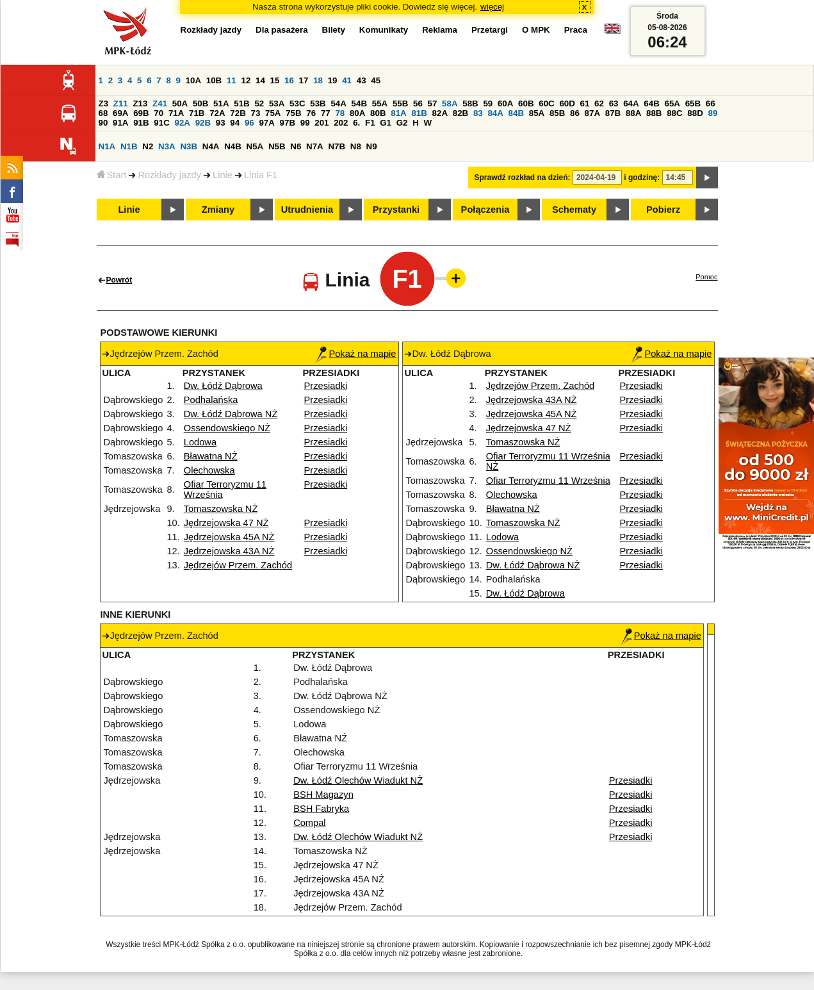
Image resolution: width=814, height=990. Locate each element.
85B (557, 113)
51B (241, 103)
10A (193, 80)
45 (375, 80)
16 (289, 80)
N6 (295, 146)
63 (614, 103)
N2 (147, 146)
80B (378, 113)
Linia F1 (260, 175)
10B (214, 80)
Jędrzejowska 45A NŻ (229, 537)
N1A (107, 146)
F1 (370, 123)
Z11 (120, 103)
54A (338, 103)
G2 (402, 123)
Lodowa (200, 442)
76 (311, 113)
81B (419, 113)
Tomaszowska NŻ (221, 509)
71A (176, 113)
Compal (309, 823)
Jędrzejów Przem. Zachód (238, 565)
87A (592, 113)
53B (317, 103)
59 (487, 103)
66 (710, 103)
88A (633, 113)
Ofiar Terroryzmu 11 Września (548, 480)
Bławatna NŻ (211, 456)
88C (674, 113)
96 (249, 123)
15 (275, 80)
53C (297, 103)
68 (103, 113)
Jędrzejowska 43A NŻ (229, 551)
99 (305, 123)
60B (525, 103)
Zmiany (218, 209)
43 (361, 80)
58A (449, 103)
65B (693, 103)
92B (203, 123)
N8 (355, 146)
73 (256, 113)
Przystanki (396, 209)
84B (516, 113)
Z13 (140, 103)
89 (713, 113)
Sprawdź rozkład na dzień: (523, 177)
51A (221, 103)
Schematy (574, 209)
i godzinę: (642, 177)
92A (182, 123)
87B (613, 113)
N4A (211, 146)
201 (321, 123)
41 (347, 80)
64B (651, 103)
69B (141, 113)
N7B (336, 146)
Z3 (104, 103)
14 (260, 80)
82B (460, 113)
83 (478, 113)
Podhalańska (211, 400)
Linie (222, 175)
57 (432, 103)
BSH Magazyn (323, 794)
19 (333, 80)
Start (112, 175)
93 (220, 123)
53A (276, 103)
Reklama (439, 30)
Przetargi (489, 30)
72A (217, 113)
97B (287, 123)
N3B (188, 146)
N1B (129, 146)
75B (293, 113)
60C (546, 103)
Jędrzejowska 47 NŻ (226, 523)
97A (266, 123)
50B (200, 103)
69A (120, 113)
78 (340, 113)
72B (237, 113)
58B (470, 103)
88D (695, 113)
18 (318, 80)
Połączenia (485, 209)
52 (259, 103)
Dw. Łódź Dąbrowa (223, 386)
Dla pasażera (282, 30)
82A (440, 113)
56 (418, 103)
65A (672, 103)
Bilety (333, 30)
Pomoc (706, 277)
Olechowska (209, 470)
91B (141, 123)
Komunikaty (383, 30)
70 (158, 113)
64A (631, 103)
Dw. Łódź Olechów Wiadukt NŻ (358, 780)
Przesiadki (326, 386)
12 (245, 80)
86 (575, 113)
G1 (385, 123)
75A (273, 113)
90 (103, 123)
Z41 (159, 103)
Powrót (119, 280)
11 (231, 80)
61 (585, 103)
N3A (166, 146)
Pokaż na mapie (356, 354)
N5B (277, 146)
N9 (371, 146)
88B (654, 113)
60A (505, 103)
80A (357, 113)
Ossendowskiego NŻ (227, 428)
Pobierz (663, 209)
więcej (492, 7)
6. (356, 123)
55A (379, 103)
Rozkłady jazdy (169, 175)
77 (325, 113)
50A (180, 103)
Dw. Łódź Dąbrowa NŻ (231, 414)
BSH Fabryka (321, 809)
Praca (575, 30)
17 (304, 80)
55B (400, 103)
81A (398, 113)
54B (359, 103)
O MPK (536, 30)
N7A (314, 146)
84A (495, 113)
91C (161, 123)
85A (536, 113)
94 (235, 123)
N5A (255, 146)
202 (341, 123)
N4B (232, 146)
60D (566, 103)
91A (120, 123)
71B (196, 113)
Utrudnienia (307, 209)
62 (599, 103)
